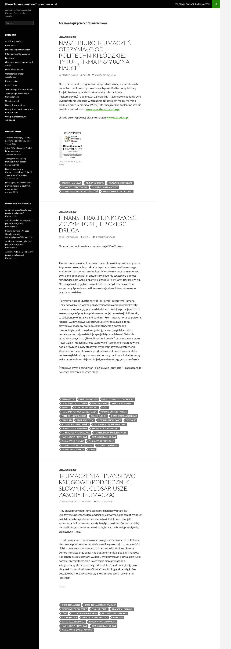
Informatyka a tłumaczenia (17, 54)
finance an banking (122, 403)
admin (86, 74)
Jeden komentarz (105, 237)
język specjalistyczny (86, 407)
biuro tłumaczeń (95, 183)
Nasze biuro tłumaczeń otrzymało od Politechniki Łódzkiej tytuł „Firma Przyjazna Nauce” (95, 55)
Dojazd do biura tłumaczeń (17, 49)
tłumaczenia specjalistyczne (77, 445)
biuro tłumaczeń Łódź (120, 183)
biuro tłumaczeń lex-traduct (118, 399)
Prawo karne (11, 85)
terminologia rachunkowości (111, 433)
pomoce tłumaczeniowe (74, 187)
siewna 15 (131, 420)
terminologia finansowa (105, 428)
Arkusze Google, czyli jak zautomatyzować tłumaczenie (18, 213)
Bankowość (10, 45)
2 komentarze (105, 501)
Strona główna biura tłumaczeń (192, 4)
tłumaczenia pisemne (73, 441)
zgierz (92, 449)
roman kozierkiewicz (109, 420)
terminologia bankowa (74, 428)
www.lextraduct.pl (117, 117)
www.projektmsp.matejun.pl (103, 109)
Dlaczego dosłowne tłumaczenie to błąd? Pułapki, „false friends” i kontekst (18, 172)
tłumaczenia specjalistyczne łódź (80, 191)
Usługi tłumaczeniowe (15, 105)
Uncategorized (68, 37)
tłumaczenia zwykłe (73, 449)
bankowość (68, 399)
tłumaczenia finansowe (105, 187)
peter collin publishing (74, 416)
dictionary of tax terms (74, 403)
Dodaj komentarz (105, 74)
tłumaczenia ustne (107, 445)
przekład (67, 420)
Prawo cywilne (12, 81)
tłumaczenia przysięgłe (101, 441)
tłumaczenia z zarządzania (117, 191)
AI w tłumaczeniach (14, 41)
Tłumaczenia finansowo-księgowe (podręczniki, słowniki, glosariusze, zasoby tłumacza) (98, 485)
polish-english (98, 416)
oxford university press (114, 412)
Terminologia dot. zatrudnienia (19, 89)
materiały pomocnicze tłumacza (79, 412)
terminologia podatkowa (76, 433)
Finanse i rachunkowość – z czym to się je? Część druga (100, 224)
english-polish (99, 403)
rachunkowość (85, 420)
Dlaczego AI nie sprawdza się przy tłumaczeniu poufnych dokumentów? (18, 185)
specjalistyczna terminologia (109, 424)
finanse (66, 407)
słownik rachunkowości (75, 424)
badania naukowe (71, 183)
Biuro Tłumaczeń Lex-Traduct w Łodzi (31, 4)
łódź (105, 407)
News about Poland (14, 69)
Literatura (9, 58)
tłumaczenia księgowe (104, 437)
